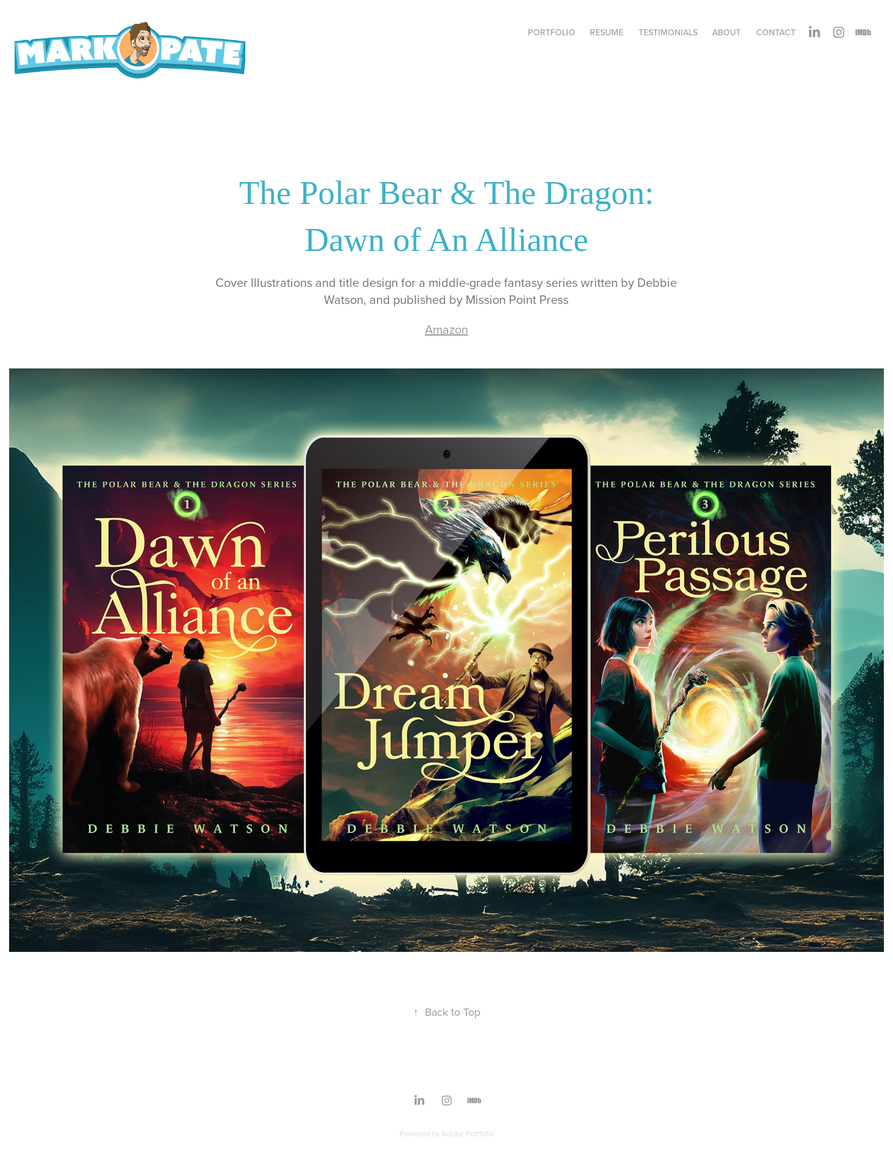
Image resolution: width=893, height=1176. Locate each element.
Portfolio (551, 32)
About (726, 32)
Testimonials (668, 32)
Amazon (446, 329)
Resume (606, 32)
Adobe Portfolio (467, 1133)
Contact (776, 32)
